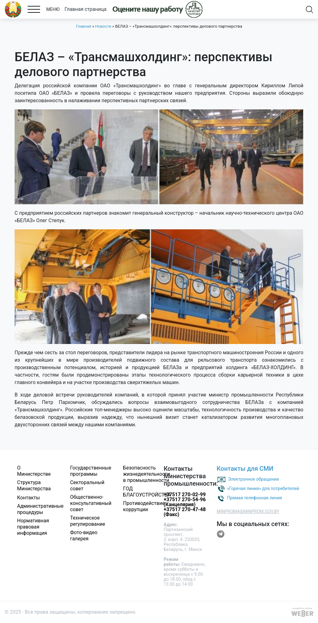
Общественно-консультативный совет (90, 503)
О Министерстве (34, 471)
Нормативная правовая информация (33, 527)
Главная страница (86, 9)
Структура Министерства (34, 485)
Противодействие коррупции (144, 506)
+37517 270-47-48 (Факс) (185, 511)
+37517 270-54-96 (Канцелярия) (185, 502)
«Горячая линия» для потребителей (263, 488)
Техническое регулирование (87, 521)
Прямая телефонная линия (254, 497)
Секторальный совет (87, 485)
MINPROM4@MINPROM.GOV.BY (248, 511)
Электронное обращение (253, 478)
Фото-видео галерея (84, 535)
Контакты (28, 498)
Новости (103, 26)
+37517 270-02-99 (185, 494)
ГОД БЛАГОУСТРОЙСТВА (147, 492)
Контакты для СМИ (245, 468)
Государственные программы (90, 471)
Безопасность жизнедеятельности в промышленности (146, 474)
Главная (83, 26)
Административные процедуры (40, 509)
